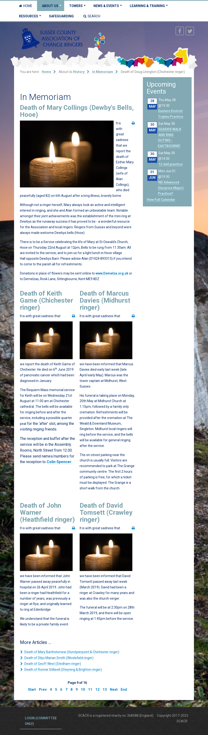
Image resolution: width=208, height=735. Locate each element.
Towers (76, 6)
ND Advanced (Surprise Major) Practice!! (171, 187)
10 (83, 689)
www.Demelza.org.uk (112, 273)
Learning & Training (147, 6)
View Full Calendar (161, 200)
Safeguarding (61, 16)
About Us (50, 6)
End (124, 689)
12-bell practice (170, 164)
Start (32, 689)
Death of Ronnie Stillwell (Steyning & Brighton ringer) (63, 669)
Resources (28, 16)
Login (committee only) (41, 721)
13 (105, 689)
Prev (43, 689)
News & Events (106, 6)
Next (114, 689)
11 (90, 689)
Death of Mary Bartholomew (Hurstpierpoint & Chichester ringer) (71, 652)
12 (97, 689)
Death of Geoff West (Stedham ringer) (52, 664)
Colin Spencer (59, 462)
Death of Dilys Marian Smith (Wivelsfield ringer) (58, 658)
